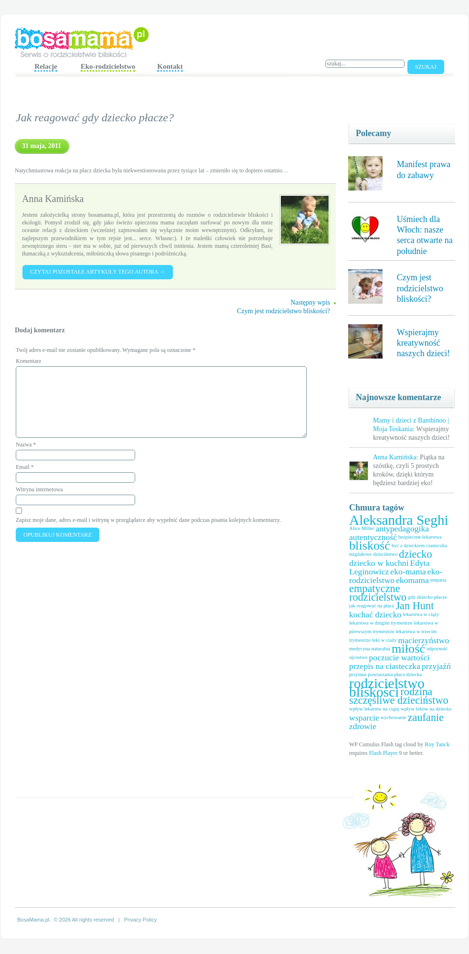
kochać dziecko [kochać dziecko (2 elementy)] (375, 614)
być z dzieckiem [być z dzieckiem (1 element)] (408, 545)
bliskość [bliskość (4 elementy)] (369, 545)
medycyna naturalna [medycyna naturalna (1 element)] (369, 648)
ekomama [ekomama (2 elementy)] (412, 580)
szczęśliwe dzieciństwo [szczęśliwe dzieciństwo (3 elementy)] (398, 700)
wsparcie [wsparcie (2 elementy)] (364, 717)
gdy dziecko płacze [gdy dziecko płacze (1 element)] (427, 597)
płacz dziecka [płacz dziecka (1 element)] (408, 674)
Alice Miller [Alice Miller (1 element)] (361, 528)
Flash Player (383, 753)
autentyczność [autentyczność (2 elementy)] (373, 537)
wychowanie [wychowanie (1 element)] (393, 717)
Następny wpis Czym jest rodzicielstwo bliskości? (283, 307)
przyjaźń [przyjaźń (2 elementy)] (436, 666)
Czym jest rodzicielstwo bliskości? (420, 288)
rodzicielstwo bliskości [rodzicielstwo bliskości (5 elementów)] (387, 688)
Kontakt (169, 66)
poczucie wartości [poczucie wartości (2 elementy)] (399, 657)
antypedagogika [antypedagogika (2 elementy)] (402, 528)
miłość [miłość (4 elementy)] (408, 649)
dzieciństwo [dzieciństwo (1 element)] (385, 554)
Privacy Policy (140, 919)
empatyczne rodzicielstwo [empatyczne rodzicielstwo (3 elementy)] (377, 593)
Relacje (45, 66)
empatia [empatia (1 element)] (438, 580)
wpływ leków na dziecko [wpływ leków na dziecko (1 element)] (426, 708)
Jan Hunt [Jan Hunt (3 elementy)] (414, 606)
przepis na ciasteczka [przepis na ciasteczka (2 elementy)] (384, 666)
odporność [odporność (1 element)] (437, 648)
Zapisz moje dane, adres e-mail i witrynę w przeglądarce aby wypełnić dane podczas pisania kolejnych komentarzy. (148, 520)
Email (25, 467)
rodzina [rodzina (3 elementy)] (416, 692)
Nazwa (26, 444)
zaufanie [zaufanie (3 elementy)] (426, 717)
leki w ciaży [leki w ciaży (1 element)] (384, 640)
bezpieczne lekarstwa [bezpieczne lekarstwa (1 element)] (420, 537)
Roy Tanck (437, 744)
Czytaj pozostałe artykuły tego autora (97, 271)
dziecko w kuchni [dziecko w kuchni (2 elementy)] (379, 563)
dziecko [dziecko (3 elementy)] (415, 554)
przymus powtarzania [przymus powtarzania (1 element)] (371, 674)
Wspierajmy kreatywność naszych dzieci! (423, 343)
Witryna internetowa (39, 489)
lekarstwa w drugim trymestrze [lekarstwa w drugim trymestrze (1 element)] (380, 622)
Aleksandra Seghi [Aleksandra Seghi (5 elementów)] (398, 520)
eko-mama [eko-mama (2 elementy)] (408, 571)
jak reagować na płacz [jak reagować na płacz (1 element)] (371, 605)
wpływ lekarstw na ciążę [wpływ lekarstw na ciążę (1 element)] (374, 708)
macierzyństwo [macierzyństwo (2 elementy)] (423, 640)
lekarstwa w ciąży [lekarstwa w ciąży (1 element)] (421, 614)
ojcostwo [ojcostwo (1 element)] (358, 657)
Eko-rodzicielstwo (108, 66)
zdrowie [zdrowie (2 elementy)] (362, 726)
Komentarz (28, 361)
